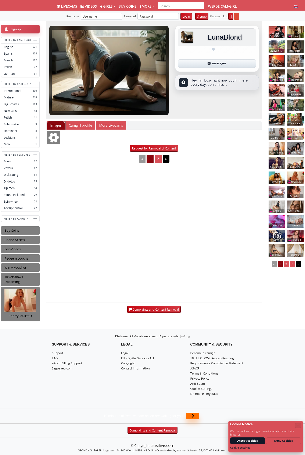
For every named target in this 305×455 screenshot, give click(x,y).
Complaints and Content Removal (152, 430)
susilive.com (162, 445)
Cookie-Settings (201, 389)
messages (217, 63)
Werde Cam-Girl (222, 6)
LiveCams (67, 6)
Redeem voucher (17, 258)
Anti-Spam (197, 384)
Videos (88, 6)
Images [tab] (55, 125)
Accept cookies (247, 441)
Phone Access (14, 240)
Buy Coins (11, 230)
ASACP (195, 368)
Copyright (128, 363)
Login (186, 16)
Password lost (219, 16)
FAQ (55, 358)
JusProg (185, 336)
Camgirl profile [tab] (80, 125)
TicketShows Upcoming (13, 279)
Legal (125, 353)
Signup (202, 16)
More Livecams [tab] (111, 125)
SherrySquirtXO (20, 316)
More (146, 6)
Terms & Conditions (204, 373)
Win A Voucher (15, 267)
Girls (106, 6)
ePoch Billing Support (67, 363)
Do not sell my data (204, 394)
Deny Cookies (283, 441)
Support (57, 353)
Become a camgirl (202, 353)
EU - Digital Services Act (137, 358)
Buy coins (128, 6)
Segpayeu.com (62, 368)
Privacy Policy (199, 378)
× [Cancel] (298, 425)
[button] (296, 6)
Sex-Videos (12, 249)
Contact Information (135, 368)
